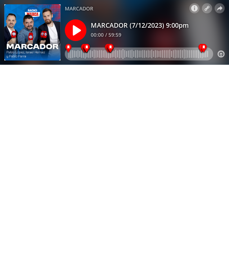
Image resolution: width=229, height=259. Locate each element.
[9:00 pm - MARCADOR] (68, 48)
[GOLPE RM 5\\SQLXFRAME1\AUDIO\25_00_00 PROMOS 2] (203, 48)
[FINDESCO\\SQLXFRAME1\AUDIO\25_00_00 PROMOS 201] (87, 48)
